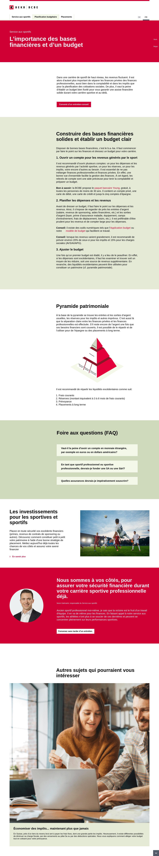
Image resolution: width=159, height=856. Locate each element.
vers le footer (156, 853)
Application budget (120, 228)
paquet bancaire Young (107, 188)
